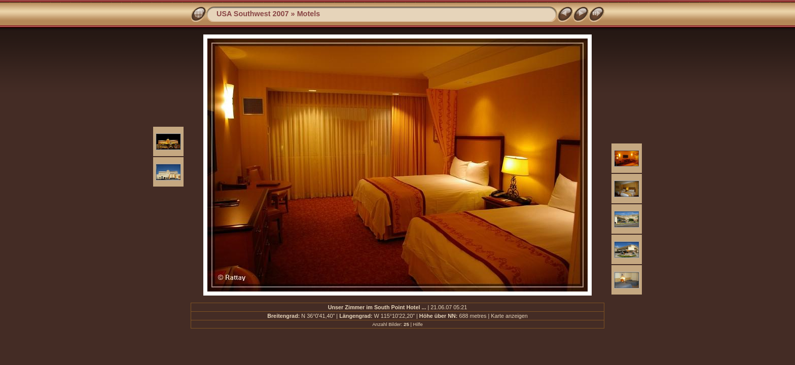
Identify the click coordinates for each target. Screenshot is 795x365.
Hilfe (418, 324)
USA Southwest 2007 (252, 14)
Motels (308, 14)
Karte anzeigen (509, 316)
